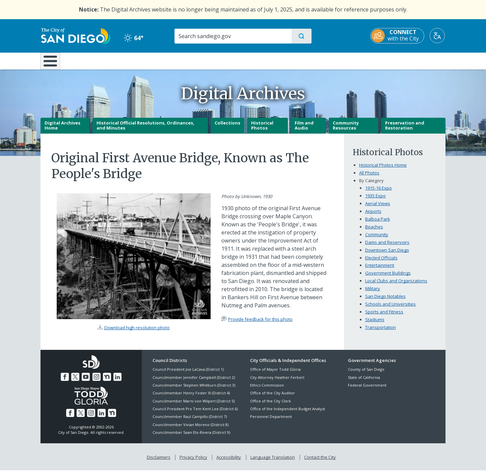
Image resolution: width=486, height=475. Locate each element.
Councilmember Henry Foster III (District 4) (191, 397)
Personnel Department (271, 421)
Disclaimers (158, 462)
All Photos (369, 177)
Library (281, 60)
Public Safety (347, 60)
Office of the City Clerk (270, 405)
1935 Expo (375, 200)
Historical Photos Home (383, 170)
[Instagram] (96, 382)
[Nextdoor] (107, 382)
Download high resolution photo (137, 332)
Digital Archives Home (62, 130)
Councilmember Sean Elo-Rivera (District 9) (191, 437)
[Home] (53, 63)
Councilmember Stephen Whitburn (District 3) (194, 389)
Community (376, 239)
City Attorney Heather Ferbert (277, 382)
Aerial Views (377, 208)
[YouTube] (86, 382)
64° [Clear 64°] (133, 37)
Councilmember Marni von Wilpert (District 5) (194, 405)
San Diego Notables (385, 301)
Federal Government (367, 389)
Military (372, 293)
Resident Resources (159, 60)
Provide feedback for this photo (260, 324)
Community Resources (346, 130)
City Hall (412, 60)
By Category (371, 185)
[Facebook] (65, 382)
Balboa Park (377, 224)
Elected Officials (381, 262)
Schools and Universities (390, 309)
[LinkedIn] (117, 382)
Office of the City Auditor (272, 397)
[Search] (232, 36)
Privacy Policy (193, 462)
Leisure (98, 60)
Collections (227, 127)
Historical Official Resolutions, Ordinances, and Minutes (145, 130)
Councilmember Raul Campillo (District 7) (190, 421)
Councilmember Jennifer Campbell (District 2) (194, 382)
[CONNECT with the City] (398, 36)
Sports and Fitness (384, 317)
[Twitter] (75, 382)
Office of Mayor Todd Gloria (275, 374)
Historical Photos (262, 130)
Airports (373, 216)
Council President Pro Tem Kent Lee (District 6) (195, 413)
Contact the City (320, 462)
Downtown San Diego (387, 255)
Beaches (374, 231)
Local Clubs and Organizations (396, 286)
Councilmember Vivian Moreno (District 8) (190, 429)
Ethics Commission (267, 389)
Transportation (380, 332)
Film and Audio (304, 130)
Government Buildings (388, 278)
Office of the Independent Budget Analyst (287, 413)
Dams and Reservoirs (387, 247)
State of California (364, 382)
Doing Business (219, 60)
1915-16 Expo (378, 193)
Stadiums (374, 325)
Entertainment (379, 270)
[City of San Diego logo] (75, 35)
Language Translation (272, 462)
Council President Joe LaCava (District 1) (188, 374)
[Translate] (438, 35)
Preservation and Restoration (404, 130)
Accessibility (228, 462)
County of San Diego (366, 374)
